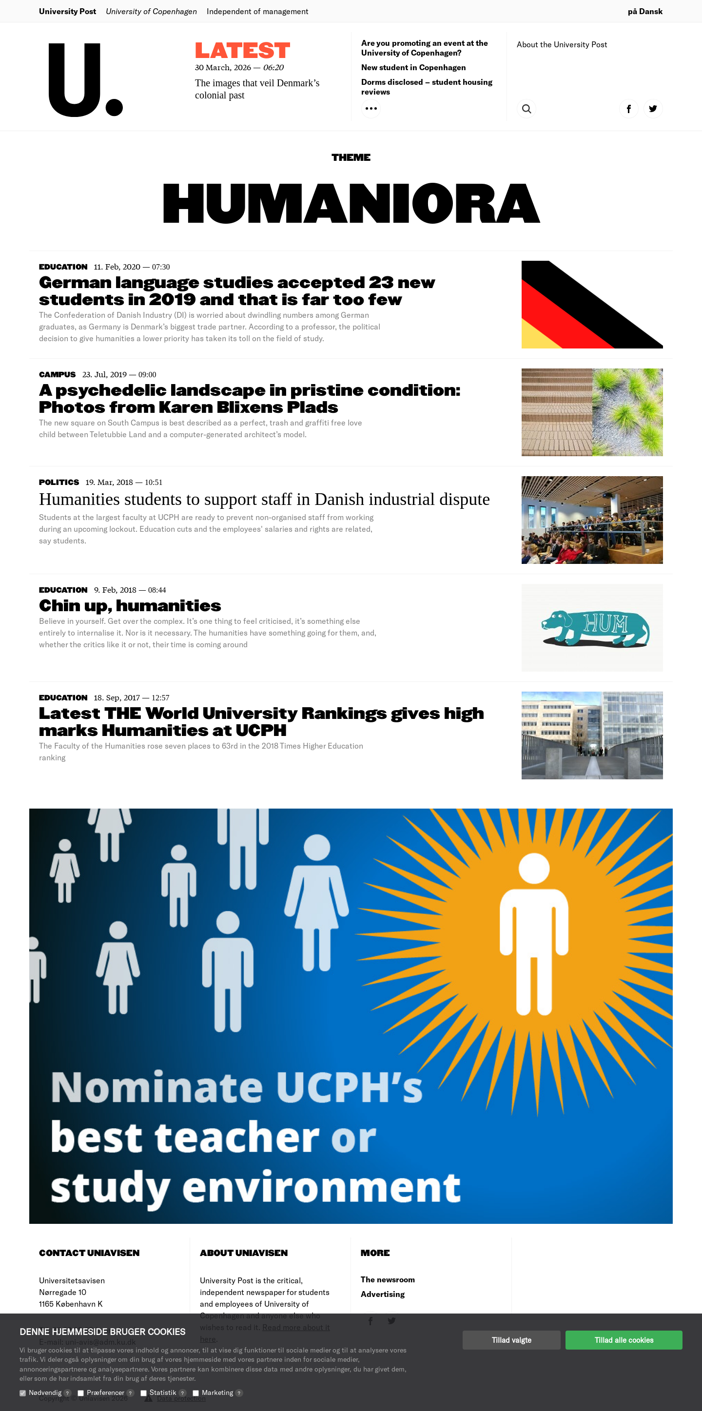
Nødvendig (50, 1392)
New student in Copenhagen (413, 67)
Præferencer (111, 1392)
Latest (243, 51)
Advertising (383, 1293)
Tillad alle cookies (624, 1339)
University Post (67, 11)
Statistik (168, 1392)
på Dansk (645, 11)
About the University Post (562, 44)
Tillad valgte (511, 1339)
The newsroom (388, 1279)
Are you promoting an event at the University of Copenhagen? (424, 47)
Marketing (222, 1392)
